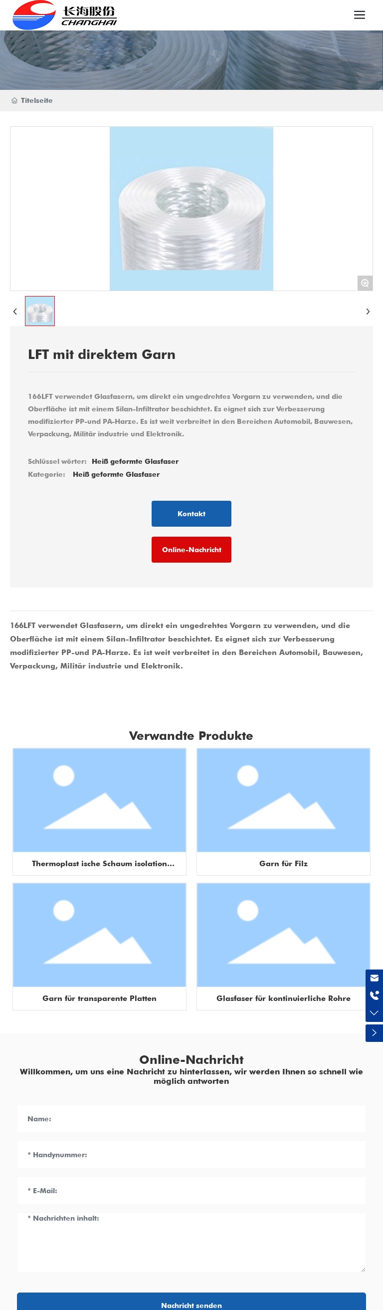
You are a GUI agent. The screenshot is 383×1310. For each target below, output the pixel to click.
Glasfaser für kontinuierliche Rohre (283, 998)
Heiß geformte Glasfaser (116, 474)
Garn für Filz (283, 863)
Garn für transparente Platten (99, 998)
